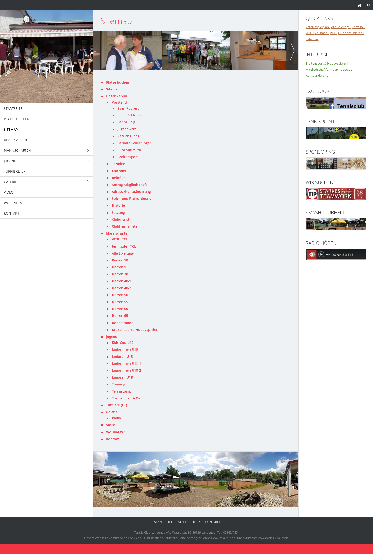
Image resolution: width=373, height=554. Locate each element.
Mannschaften (117, 233)
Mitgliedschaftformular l (322, 69)
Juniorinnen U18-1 (126, 363)
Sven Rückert (128, 108)
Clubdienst (120, 219)
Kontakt (112, 439)
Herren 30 (120, 274)
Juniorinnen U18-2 (126, 370)
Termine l (358, 27)
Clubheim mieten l (351, 33)
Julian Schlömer (130, 115)
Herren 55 (120, 301)
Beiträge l (346, 69)
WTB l (310, 33)
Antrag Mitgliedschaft (129, 184)
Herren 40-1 (121, 281)
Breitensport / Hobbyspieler (134, 329)
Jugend (111, 336)
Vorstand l (321, 33)
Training (118, 384)
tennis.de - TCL (124, 246)
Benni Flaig (126, 122)
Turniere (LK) (116, 405)
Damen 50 (120, 260)
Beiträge (118, 177)
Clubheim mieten (126, 226)
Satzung (118, 212)
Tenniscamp (121, 391)
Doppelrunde (122, 322)
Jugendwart (127, 129)
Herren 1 (119, 267)
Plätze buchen (117, 82)
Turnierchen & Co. (126, 398)
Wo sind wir (115, 432)
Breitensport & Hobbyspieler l (327, 63)
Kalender (119, 171)
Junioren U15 (122, 356)
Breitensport (128, 157)
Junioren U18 (122, 377)
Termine (118, 163)
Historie (118, 205)
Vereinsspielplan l (318, 27)
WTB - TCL (120, 239)
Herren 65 (120, 315)
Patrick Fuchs (128, 136)
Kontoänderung (317, 75)
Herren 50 (120, 295)
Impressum (162, 522)
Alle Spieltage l (341, 27)
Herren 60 (120, 308)
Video (110, 425)
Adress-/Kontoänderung (131, 191)
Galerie (112, 412)
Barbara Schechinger (134, 143)
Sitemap (112, 89)
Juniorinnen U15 (125, 349)
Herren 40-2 (121, 288)
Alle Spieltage (123, 253)
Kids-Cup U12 (122, 342)
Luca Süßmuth (129, 150)
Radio (116, 418)
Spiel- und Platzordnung (131, 198)
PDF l (333, 33)
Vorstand (119, 102)
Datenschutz (188, 522)
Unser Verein (116, 96)
